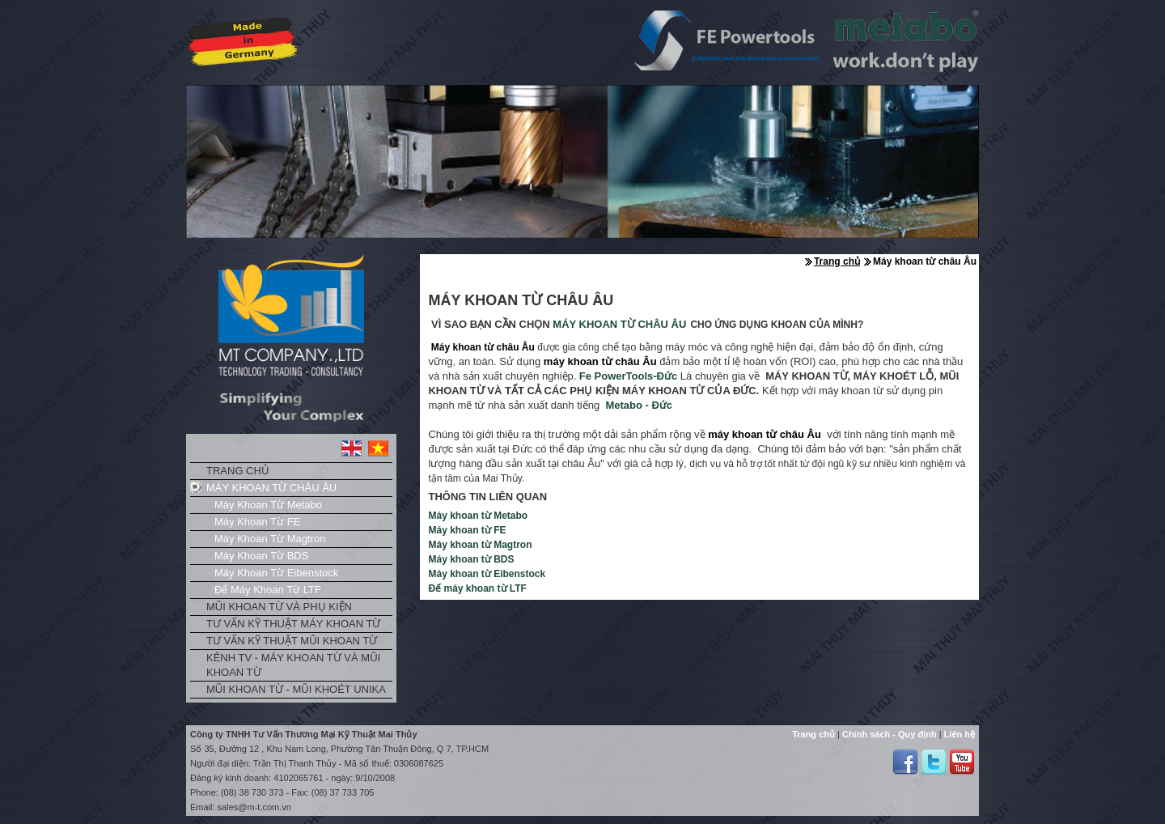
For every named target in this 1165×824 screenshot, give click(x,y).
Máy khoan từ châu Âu (271, 488)
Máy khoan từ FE (257, 522)
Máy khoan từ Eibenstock (276, 573)
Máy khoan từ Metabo (268, 505)
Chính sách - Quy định (888, 734)
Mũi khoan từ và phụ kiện (279, 607)
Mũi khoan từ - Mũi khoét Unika (296, 689)
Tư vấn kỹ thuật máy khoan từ (293, 624)
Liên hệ (958, 734)
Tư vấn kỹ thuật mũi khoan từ (291, 641)
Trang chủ (237, 471)
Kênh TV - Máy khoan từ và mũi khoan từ (293, 665)
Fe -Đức (628, 376)
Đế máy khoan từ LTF (267, 590)
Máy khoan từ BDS (261, 556)
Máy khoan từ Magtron (269, 539)
